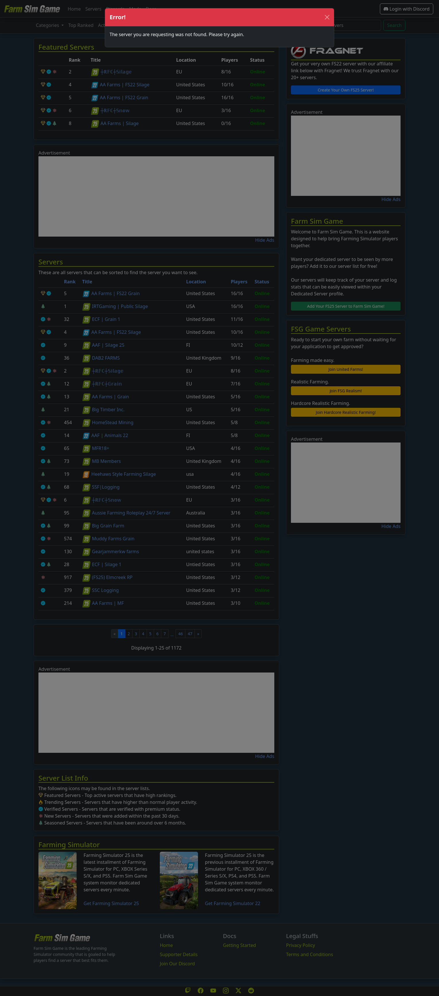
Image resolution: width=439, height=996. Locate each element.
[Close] (327, 17)
